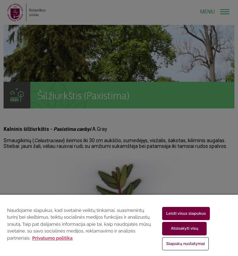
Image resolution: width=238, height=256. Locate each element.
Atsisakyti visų (184, 228)
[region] (119, 225)
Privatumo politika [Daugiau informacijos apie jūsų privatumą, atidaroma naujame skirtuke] (52, 238)
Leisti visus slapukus (186, 213)
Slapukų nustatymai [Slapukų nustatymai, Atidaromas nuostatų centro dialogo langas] (185, 243)
